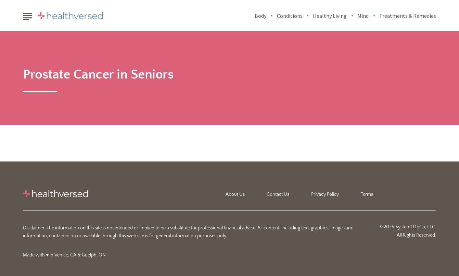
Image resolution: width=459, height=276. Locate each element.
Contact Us (278, 194)
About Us (235, 194)
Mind (363, 15)
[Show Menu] (27, 15)
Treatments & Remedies (407, 15)
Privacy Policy (325, 194)
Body (260, 15)
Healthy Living (330, 15)
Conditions (290, 15)
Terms (367, 194)
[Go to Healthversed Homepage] (70, 16)
